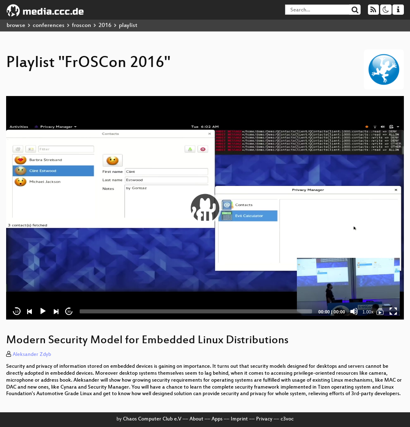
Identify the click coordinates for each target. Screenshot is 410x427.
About (196, 419)
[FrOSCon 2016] (380, 311)
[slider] (196, 311)
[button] (205, 208)
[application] (205, 208)
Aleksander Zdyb (32, 355)
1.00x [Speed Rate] (368, 311)
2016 (104, 25)
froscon (81, 25)
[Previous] (30, 311)
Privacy (264, 419)
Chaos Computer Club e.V (152, 419)
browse (16, 25)
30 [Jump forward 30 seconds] (69, 311)
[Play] (43, 311)
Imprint (239, 419)
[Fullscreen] (393, 311)
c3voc (287, 419)
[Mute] (354, 311)
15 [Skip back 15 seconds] (17, 311)
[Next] (56, 311)
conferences (49, 25)
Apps (217, 419)
